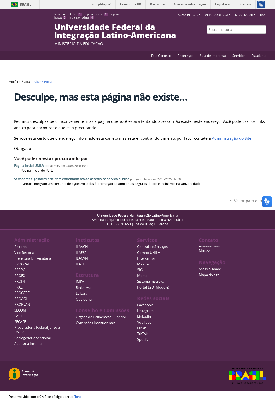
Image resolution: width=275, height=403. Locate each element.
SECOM (20, 310)
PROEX (19, 275)
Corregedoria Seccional (32, 338)
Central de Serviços (152, 247)
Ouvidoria (84, 299)
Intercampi (146, 258)
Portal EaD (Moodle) (153, 287)
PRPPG (19, 270)
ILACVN (82, 258)
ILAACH (82, 247)
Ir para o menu (96, 14)
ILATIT (81, 264)
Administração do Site (231, 138)
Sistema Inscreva (150, 281)
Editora (81, 293)
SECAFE (20, 322)
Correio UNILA (148, 252)
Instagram (263, 40)
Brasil (25, 4)
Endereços (185, 55)
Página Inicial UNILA (29, 165)
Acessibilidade (210, 269)
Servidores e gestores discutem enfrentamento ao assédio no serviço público (71, 179)
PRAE (18, 287)
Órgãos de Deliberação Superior (101, 317)
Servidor (238, 55)
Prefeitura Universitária (32, 258)
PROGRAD (22, 264)
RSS (262, 15)
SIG (140, 270)
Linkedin (144, 316)
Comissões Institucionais (95, 323)
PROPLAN (22, 304)
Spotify (143, 339)
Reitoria (20, 247)
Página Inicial (43, 82)
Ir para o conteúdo (68, 14)
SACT (18, 316)
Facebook (250, 40)
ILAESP (81, 252)
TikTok (142, 334)
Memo (142, 275)
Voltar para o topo (250, 200)
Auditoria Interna (28, 343)
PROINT (20, 281)
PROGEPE (22, 293)
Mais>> (204, 251)
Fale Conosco (161, 55)
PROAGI (20, 299)
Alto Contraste (217, 15)
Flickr (257, 40)
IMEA (80, 282)
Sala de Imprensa (213, 55)
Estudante (258, 55)
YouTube (243, 40)
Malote (143, 264)
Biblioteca (83, 288)
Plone (77, 396)
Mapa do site (245, 15)
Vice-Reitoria (24, 252)
